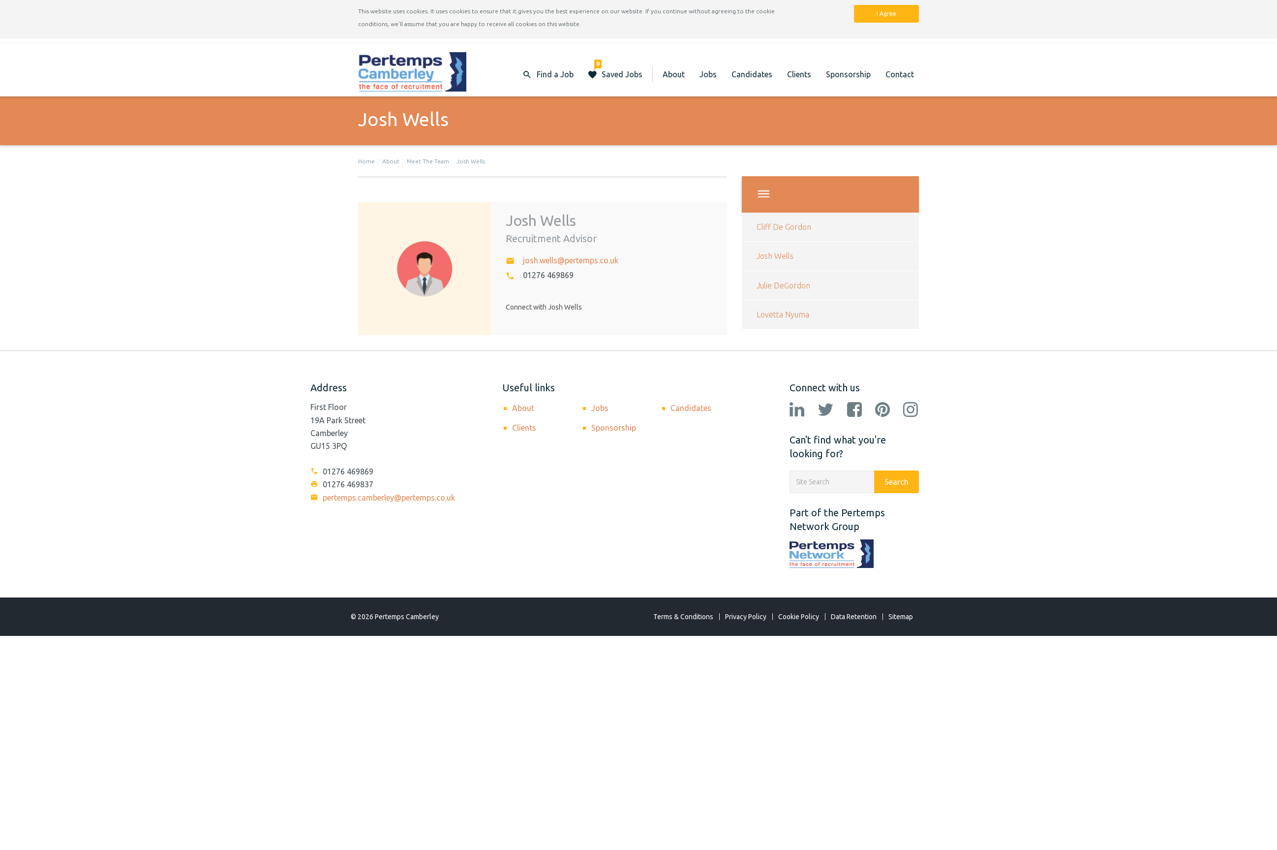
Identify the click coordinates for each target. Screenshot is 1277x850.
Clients (799, 74)
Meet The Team (428, 161)
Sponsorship (848, 74)
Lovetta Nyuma (783, 314)
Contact (899, 74)
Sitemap (900, 617)
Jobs (708, 74)
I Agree (886, 13)
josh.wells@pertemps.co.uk (570, 260)
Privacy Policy (745, 617)
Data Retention (854, 617)
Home (366, 161)
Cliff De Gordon (784, 226)
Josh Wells (470, 161)
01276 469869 (548, 275)
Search (896, 481)
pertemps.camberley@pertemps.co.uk (382, 497)
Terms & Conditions (683, 617)
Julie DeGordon (783, 285)
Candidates (751, 74)
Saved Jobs (618, 70)
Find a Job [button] (555, 74)
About (674, 74)
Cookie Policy (798, 617)
